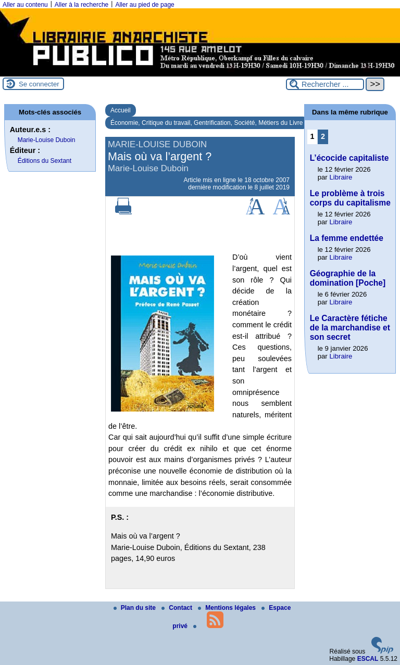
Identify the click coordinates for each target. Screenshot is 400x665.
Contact (177, 607)
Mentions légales (227, 607)
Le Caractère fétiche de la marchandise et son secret (350, 327)
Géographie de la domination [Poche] (348, 278)
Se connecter (39, 84)
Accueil (120, 110)
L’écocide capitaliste (349, 158)
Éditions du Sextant (44, 160)
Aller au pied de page (144, 4)
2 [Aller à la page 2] (323, 136)
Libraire (340, 177)
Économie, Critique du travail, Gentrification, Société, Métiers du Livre (206, 122)
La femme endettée (346, 238)
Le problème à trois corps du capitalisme (350, 198)
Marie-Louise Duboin (47, 140)
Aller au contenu (25, 4)
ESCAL (368, 658)
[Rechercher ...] (325, 84)
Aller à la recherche (81, 4)
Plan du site (136, 607)
